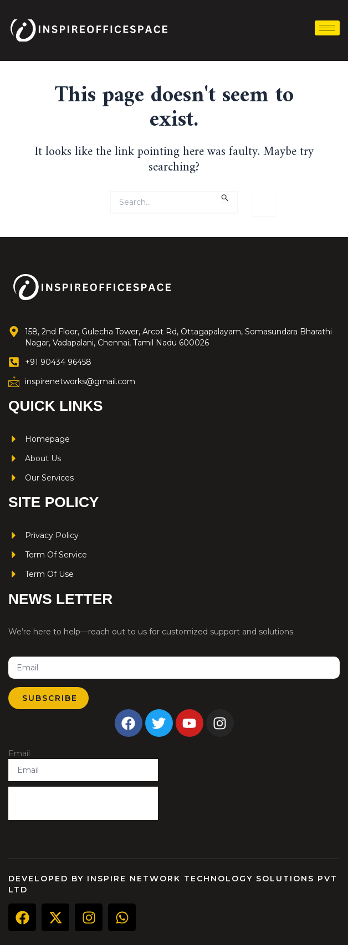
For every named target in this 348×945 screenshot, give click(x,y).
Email (19, 753)
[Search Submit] (225, 196)
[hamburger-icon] (327, 27)
